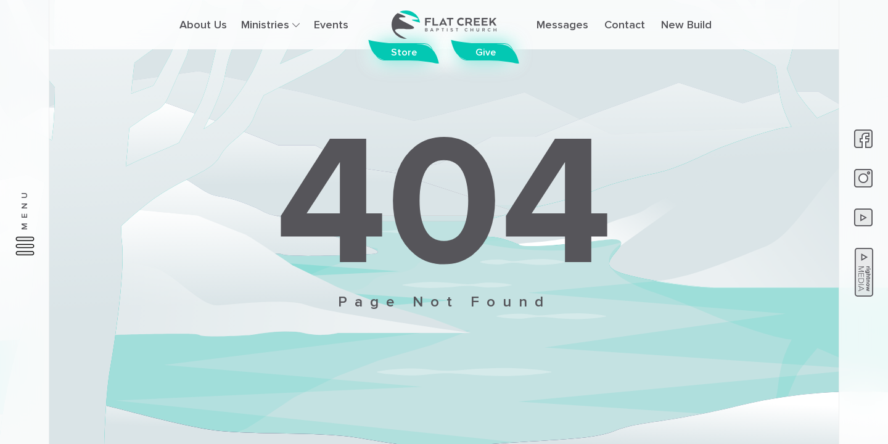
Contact (624, 24)
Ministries (270, 24)
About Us (203, 24)
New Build (686, 24)
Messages (562, 24)
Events (331, 24)
